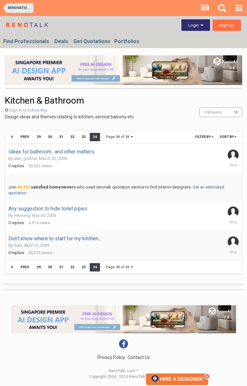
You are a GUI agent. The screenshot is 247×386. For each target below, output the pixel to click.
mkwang (22, 215)
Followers (213, 112)
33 (84, 137)
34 (95, 137)
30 (50, 137)
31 (61, 137)
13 (236, 112)
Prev (25, 137)
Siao (18, 245)
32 (72, 137)
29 (39, 137)
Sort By (228, 137)
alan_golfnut (25, 158)
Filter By (204, 137)
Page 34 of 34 (119, 137)
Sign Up (226, 25)
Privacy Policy (111, 357)
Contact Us (139, 357)
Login (195, 25)
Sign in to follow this (28, 110)
